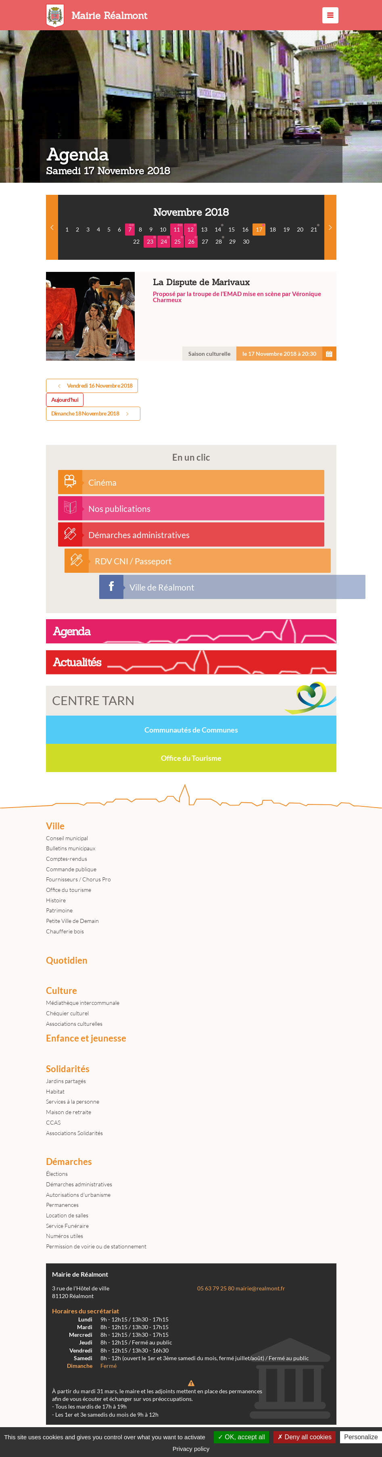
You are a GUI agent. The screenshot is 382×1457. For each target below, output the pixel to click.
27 (205, 241)
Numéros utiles (64, 1235)
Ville (55, 826)
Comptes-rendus (66, 858)
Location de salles (67, 1215)
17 (260, 228)
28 (219, 240)
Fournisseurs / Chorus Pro (78, 879)
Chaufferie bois (65, 931)
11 (177, 228)
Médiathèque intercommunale (82, 1002)
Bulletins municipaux (70, 848)
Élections (57, 1173)
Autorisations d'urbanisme (78, 1194)
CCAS (53, 1122)
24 (165, 240)
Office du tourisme (68, 889)
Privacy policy (191, 1448)
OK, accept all (241, 1437)
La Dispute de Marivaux (191, 316)
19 (286, 229)
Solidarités (68, 1069)
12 (191, 228)
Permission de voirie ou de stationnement (96, 1246)
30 (246, 241)
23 (151, 240)
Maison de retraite (68, 1111)
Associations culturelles (74, 1023)
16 (245, 229)
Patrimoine (59, 910)
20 (300, 229)
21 (315, 228)
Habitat (55, 1091)
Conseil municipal (67, 838)
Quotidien (67, 960)
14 (219, 228)
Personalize (361, 1437)
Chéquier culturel (67, 1013)
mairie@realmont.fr (260, 1288)
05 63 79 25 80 (215, 1288)
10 (163, 229)
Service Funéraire (67, 1225)
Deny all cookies (305, 1437)
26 (192, 240)
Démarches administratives (79, 1184)
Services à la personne (72, 1101)
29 (232, 241)
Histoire (56, 900)
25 (178, 240)
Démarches (69, 1161)
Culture (61, 990)
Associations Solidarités (74, 1132)
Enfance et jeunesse (86, 1038)
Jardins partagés (66, 1080)
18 (272, 229)
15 (231, 229)
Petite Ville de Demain (72, 920)
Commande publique (71, 869)
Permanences (62, 1204)
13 (204, 229)
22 (136, 241)
